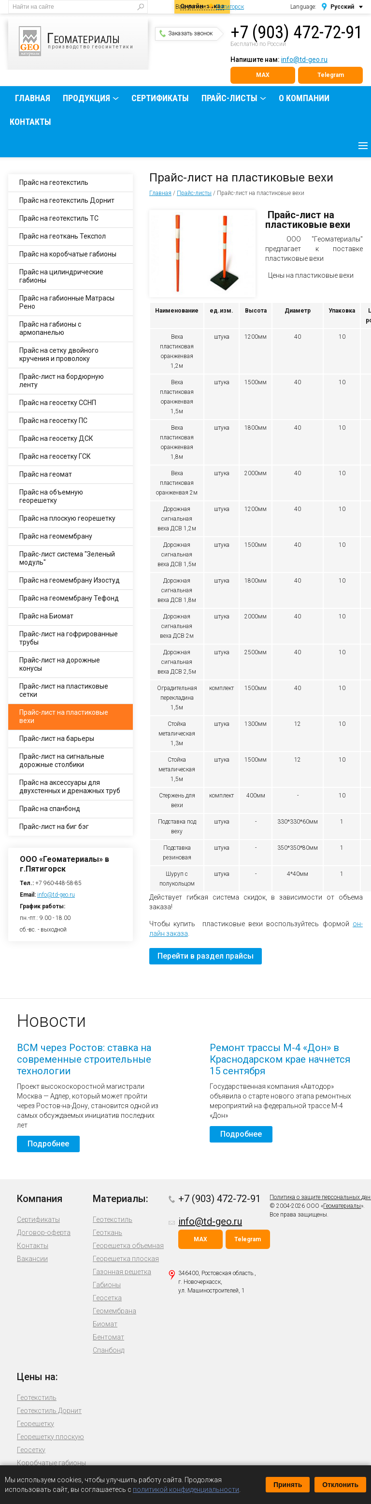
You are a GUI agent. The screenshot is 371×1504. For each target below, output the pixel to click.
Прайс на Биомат (46, 616)
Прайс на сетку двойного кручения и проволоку (59, 354)
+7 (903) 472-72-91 (296, 32)
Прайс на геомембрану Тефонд (69, 598)
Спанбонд (108, 1350)
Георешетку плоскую (50, 1437)
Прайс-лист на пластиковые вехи (63, 716)
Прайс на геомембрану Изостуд (69, 580)
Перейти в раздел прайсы (205, 956)
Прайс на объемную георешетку (51, 496)
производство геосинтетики (83, 41)
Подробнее (48, 1143)
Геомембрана (114, 1311)
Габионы (107, 1285)
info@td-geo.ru (304, 59)
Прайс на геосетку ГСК (55, 456)
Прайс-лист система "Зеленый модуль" (67, 558)
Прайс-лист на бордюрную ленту (61, 381)
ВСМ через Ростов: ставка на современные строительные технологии (84, 1059)
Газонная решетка (122, 1272)
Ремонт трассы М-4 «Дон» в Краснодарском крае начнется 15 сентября (280, 1059)
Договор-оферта (44, 1232)
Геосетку (31, 1450)
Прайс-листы (229, 98)
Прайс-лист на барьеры (56, 738)
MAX (263, 75)
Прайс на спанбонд (49, 808)
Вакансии (32, 1259)
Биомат (105, 1324)
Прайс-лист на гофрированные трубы (68, 638)
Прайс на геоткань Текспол (62, 236)
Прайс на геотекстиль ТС (59, 218)
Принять (287, 1485)
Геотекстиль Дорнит (49, 1410)
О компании (304, 98)
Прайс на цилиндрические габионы (61, 276)
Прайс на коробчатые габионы (67, 254)
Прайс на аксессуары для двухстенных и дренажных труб (69, 787)
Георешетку (35, 1424)
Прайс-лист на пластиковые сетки (63, 690)
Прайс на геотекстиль (53, 182)
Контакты (30, 122)
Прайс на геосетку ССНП (57, 402)
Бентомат (108, 1337)
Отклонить (340, 1485)
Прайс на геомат (45, 474)
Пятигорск (230, 6)
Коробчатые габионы (51, 1463)
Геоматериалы (342, 1206)
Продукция (86, 98)
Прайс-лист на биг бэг (54, 826)
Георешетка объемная (128, 1245)
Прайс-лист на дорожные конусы (59, 664)
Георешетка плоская (126, 1259)
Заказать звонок (186, 33)
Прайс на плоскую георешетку (67, 518)
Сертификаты (160, 98)
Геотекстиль (112, 1219)
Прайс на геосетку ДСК (56, 438)
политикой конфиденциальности (186, 1489)
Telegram (330, 75)
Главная (32, 98)
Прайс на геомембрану (55, 536)
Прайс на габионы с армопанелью (50, 328)
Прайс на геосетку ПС (53, 420)
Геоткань (107, 1232)
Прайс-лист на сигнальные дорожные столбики (61, 760)
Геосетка (107, 1298)
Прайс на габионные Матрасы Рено (66, 302)
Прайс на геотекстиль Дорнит (66, 200)
